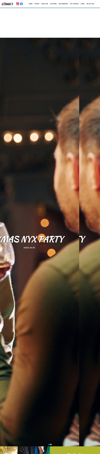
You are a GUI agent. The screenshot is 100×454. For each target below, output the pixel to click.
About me (44, 3)
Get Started (74, 3)
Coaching (53, 3)
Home (31, 3)
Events (37, 3)
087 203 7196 (90, 3)
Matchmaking (63, 3)
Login (82, 3)
